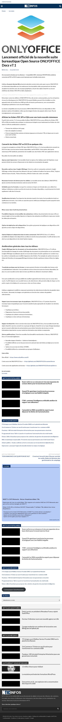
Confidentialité (6, 718)
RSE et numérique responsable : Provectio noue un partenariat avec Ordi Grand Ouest (28, 439)
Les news (4, 373)
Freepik (32, 718)
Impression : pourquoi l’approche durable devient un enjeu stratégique (23, 445)
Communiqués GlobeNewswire (14, 589)
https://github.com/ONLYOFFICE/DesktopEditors (42, 365)
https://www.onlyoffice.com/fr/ (19, 357)
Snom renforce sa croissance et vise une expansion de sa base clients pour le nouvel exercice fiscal (40, 382)
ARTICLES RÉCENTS (10, 635)
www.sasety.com (54, 519)
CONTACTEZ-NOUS (6, 1)
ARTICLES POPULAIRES (11, 378)
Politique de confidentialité (39, 716)
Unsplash (27, 718)
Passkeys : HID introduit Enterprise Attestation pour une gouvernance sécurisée (26, 430)
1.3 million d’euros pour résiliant (32, 667)
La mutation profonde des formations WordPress (38, 674)
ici (21, 113)
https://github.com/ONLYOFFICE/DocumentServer (39, 361)
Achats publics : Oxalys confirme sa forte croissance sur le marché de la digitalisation (28, 442)
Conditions (13, 718)
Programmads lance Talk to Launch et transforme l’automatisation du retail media (27, 433)
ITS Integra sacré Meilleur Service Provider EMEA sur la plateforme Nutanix (25, 424)
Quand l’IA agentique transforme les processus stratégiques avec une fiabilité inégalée (38, 392)
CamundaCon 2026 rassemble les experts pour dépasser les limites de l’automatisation (38, 411)
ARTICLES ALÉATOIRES (11, 608)
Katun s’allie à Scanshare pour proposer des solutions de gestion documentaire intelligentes (30, 436)
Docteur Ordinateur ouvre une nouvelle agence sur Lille (40, 619)
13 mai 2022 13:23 (14, 70)
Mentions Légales (27, 716)
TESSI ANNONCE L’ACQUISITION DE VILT (16, 456)
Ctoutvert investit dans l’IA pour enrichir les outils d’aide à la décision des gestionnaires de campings (46, 458)
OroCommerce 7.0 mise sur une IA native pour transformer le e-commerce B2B (26, 427)
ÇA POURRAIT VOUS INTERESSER (15, 663)
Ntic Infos (5, 70)
